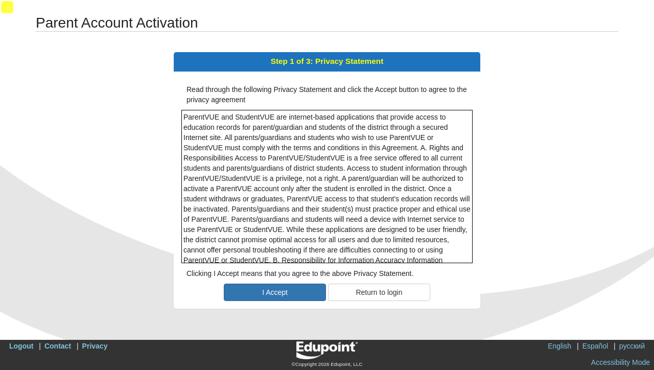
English (559, 346)
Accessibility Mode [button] (620, 362)
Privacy (95, 346)
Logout (21, 346)
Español (595, 346)
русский (632, 346)
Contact (57, 346)
